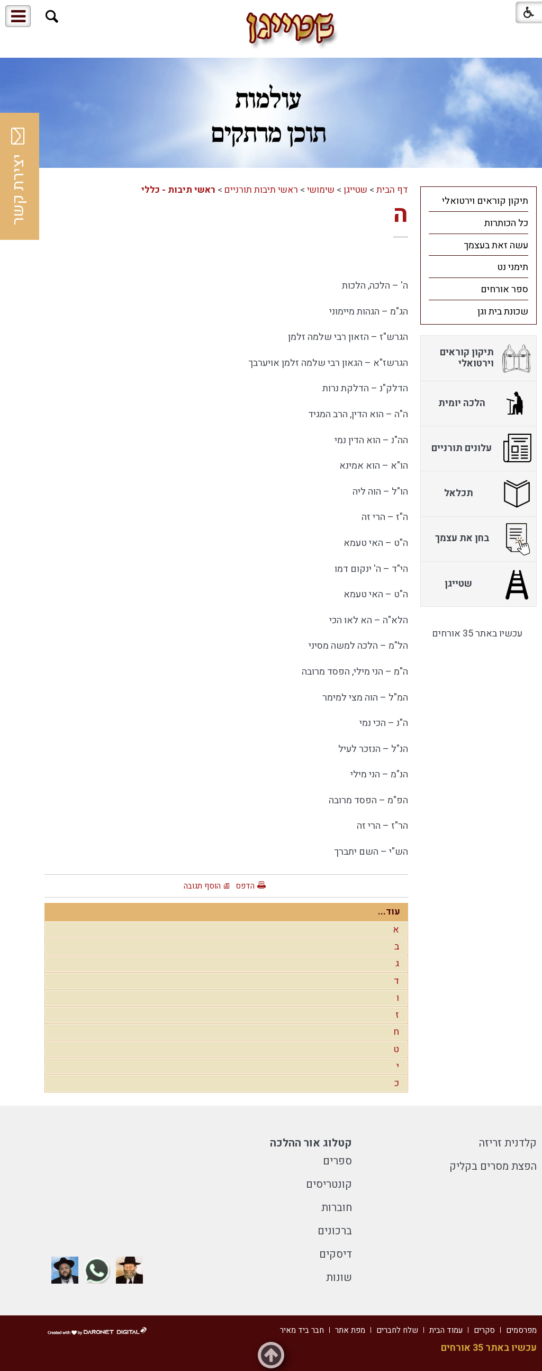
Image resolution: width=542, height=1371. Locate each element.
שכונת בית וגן (502, 311)
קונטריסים (329, 1184)
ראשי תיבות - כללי (178, 189)
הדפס (245, 886)
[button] (52, 16)
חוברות (336, 1207)
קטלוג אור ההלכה (311, 1143)
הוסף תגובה (202, 886)
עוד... (389, 911)
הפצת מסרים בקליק (493, 1166)
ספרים (337, 1161)
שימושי (321, 189)
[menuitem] (478, 201)
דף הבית (392, 189)
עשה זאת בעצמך (496, 245)
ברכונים (335, 1231)
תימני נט (512, 267)
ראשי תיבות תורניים (261, 189)
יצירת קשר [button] (18, 176)
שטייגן (355, 189)
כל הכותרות (506, 223)
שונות (339, 1277)
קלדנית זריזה (508, 1143)
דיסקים (335, 1254)
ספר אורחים (504, 289)
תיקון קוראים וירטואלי (485, 201)
